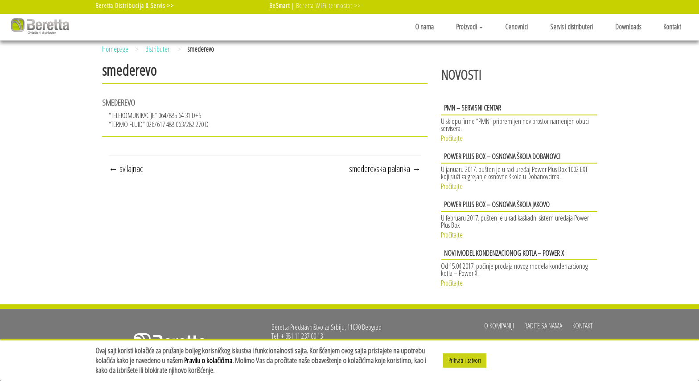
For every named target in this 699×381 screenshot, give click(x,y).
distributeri (158, 49)
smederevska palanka (385, 169)
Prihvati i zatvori (464, 360)
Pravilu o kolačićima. (209, 360)
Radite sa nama (543, 326)
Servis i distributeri (571, 27)
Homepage (115, 49)
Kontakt (672, 27)
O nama (424, 27)
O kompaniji (499, 326)
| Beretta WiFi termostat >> (315, 5)
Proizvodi (469, 27)
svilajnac (126, 169)
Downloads (628, 27)
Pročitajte (452, 137)
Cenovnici (516, 27)
